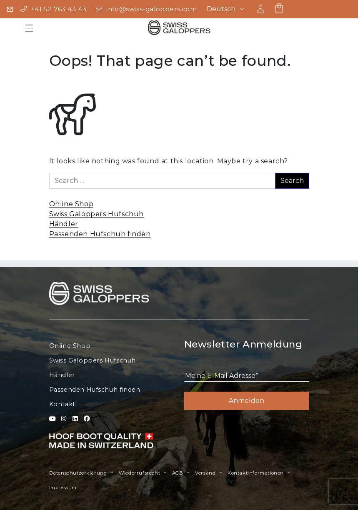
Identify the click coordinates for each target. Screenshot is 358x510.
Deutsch (221, 9)
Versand (205, 473)
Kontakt (62, 404)
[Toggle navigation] (29, 27)
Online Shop (71, 204)
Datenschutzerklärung (78, 473)
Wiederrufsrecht (139, 473)
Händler (63, 224)
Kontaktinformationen (256, 473)
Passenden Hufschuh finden (100, 234)
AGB (177, 473)
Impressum (63, 487)
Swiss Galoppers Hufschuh (96, 214)
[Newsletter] (10, 9)
